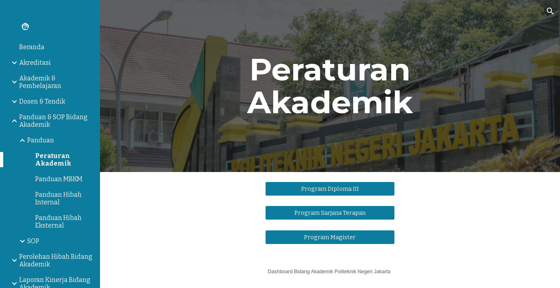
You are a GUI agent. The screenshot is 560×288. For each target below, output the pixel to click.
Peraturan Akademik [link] (53, 159)
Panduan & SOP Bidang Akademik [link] (53, 120)
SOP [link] (33, 241)
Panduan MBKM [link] (58, 179)
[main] (330, 86)
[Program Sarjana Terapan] (330, 213)
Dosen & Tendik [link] (42, 101)
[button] (550, 11)
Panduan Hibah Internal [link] (58, 198)
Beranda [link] (31, 47)
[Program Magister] (330, 237)
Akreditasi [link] (35, 62)
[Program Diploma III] (330, 188)
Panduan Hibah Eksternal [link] (58, 221)
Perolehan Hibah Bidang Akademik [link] (55, 260)
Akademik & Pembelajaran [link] (40, 82)
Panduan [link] (40, 140)
